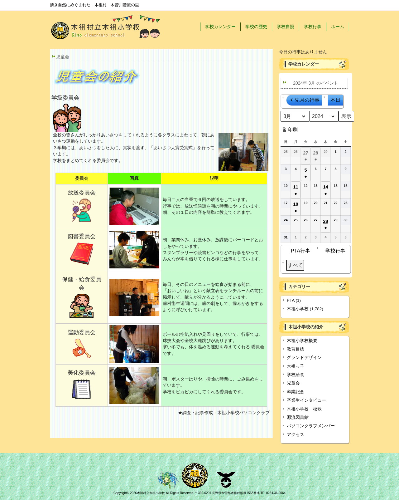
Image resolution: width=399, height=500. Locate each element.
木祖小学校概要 (302, 340)
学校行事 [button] (333, 250)
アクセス (295, 434)
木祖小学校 (298, 308)
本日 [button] (335, 100)
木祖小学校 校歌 (304, 409)
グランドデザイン (304, 357)
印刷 (290, 131)
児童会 (293, 383)
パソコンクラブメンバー (311, 426)
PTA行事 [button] (299, 250)
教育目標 (295, 349)
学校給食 (295, 374)
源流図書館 (298, 417)
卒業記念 (295, 392)
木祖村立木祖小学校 (151, 493)
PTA (291, 300)
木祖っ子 (295, 366)
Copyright (120, 493)
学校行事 (312, 26)
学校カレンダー (220, 26)
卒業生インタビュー (306, 400)
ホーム (337, 26)
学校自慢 (285, 26)
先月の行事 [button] (304, 100)
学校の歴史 (256, 26)
